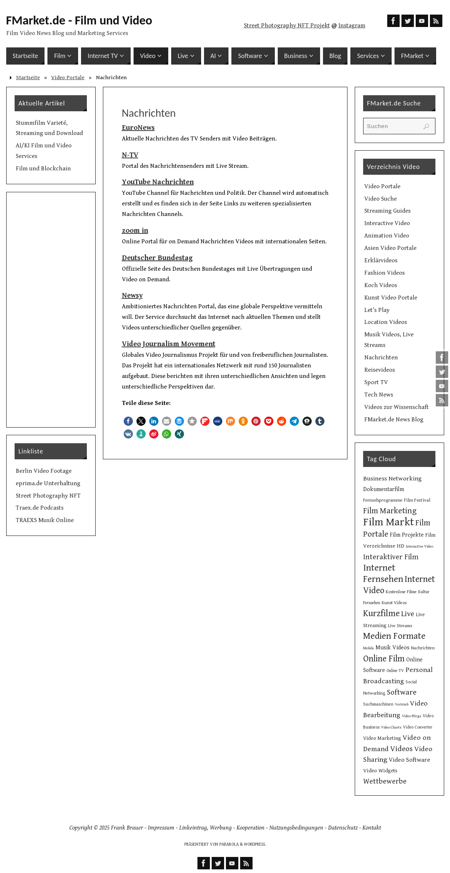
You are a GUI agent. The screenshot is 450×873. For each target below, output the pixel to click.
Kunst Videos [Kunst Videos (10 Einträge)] (394, 602)
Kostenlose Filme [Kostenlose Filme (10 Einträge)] (401, 591)
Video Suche (380, 198)
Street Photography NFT (48, 495)
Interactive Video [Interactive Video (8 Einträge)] (419, 546)
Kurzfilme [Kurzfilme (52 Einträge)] (381, 613)
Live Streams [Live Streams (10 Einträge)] (400, 625)
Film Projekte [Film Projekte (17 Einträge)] (407, 535)
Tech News (378, 394)
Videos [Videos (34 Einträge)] (401, 748)
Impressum (161, 827)
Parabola (229, 844)
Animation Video (386, 235)
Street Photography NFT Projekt (287, 25)
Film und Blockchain (43, 168)
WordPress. (255, 844)
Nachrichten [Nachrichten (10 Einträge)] (423, 647)
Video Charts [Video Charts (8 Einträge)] (391, 727)
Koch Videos (380, 285)
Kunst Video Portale (390, 297)
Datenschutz (343, 827)
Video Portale (67, 77)
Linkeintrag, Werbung (205, 827)
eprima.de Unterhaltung (48, 483)
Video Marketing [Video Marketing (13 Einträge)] (382, 738)
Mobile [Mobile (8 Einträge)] (368, 648)
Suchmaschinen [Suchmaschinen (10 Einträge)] (378, 704)
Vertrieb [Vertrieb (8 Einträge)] (401, 704)
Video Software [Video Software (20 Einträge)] (409, 760)
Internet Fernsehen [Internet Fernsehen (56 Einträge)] (383, 573)
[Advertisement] (51, 309)
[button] (128, 421)
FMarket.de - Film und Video (79, 20)
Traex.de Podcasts (40, 507)
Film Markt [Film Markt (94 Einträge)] (388, 522)
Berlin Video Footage (44, 471)
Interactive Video (387, 223)
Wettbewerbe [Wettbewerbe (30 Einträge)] (385, 781)
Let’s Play (376, 310)
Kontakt (371, 827)
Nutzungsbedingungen (296, 827)
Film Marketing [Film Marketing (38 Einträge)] (390, 510)
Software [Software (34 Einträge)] (401, 692)
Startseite (28, 77)
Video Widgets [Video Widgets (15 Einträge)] (380, 771)
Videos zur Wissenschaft (396, 407)
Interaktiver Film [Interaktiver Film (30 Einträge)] (391, 557)
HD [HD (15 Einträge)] (400, 546)
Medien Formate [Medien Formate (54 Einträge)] (394, 636)
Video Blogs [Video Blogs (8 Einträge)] (411, 716)
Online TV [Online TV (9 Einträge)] (395, 670)
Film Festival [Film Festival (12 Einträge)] (417, 500)
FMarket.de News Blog (393, 419)
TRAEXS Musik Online (45, 520)
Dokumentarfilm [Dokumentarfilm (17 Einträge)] (383, 489)
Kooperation (250, 827)
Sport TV (376, 382)
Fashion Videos (384, 273)
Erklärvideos (380, 260)
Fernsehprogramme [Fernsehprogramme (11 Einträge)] (383, 500)
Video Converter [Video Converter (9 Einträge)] (417, 727)
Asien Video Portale (390, 248)
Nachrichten (381, 357)
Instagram (351, 25)
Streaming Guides (387, 211)
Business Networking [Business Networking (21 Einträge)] (392, 478)
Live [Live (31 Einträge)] (407, 614)
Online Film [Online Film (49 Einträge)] (384, 659)
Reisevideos (379, 370)
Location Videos (385, 322)
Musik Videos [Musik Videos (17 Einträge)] (392, 647)
